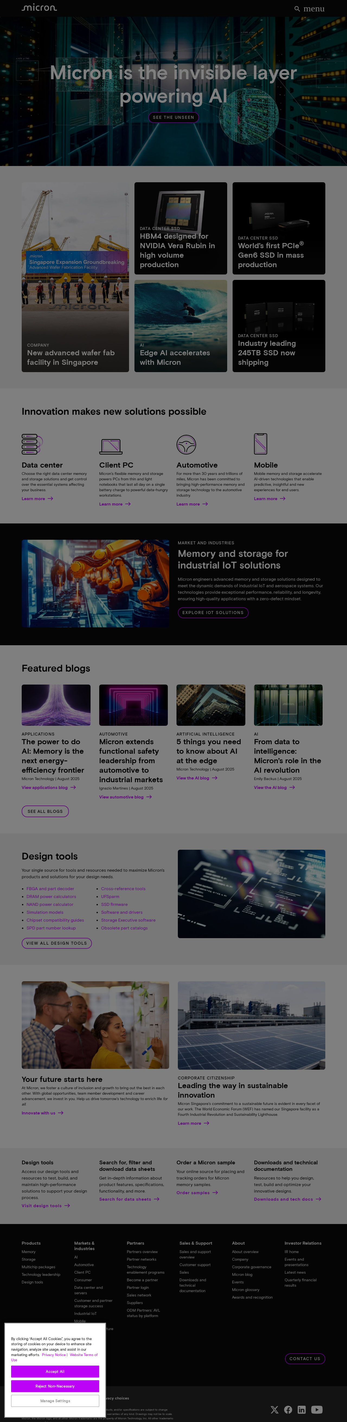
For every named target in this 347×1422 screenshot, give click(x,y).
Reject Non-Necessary (55, 1386)
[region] (55, 1370)
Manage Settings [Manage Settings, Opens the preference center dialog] (55, 1401)
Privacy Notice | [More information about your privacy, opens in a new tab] (55, 1355)
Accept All (55, 1371)
